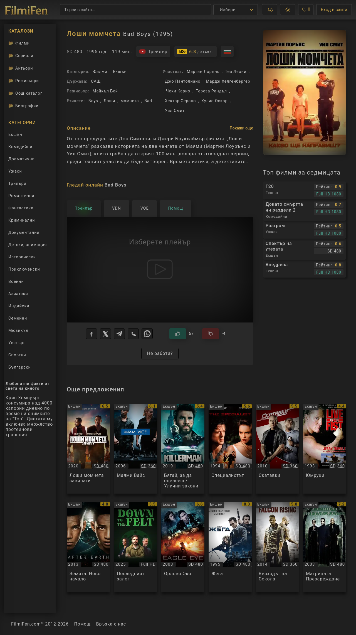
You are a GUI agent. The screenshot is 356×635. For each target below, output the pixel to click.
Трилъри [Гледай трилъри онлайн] (17, 184)
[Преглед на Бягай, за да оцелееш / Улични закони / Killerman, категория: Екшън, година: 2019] (182, 449)
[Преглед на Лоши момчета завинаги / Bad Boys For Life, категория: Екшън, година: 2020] (88, 449)
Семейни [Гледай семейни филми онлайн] (17, 318)
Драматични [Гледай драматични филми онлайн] (21, 159)
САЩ (96, 81)
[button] (269, 9)
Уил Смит (175, 110)
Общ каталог (25, 93)
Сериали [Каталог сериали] (20, 55)
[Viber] (133, 333)
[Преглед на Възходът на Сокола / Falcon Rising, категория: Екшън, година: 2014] (277, 547)
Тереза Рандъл (211, 91)
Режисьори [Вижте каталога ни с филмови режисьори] (23, 80)
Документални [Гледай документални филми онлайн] (23, 232)
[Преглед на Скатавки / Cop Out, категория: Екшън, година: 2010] (277, 449)
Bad (148, 101)
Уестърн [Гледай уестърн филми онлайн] (17, 342)
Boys (93, 101)
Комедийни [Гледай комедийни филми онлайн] (20, 146)
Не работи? (160, 353)
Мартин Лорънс (203, 71)
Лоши (109, 101)
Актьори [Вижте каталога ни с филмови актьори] (20, 68)
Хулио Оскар (214, 101)
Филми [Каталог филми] (19, 43)
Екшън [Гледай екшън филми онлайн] (15, 134)
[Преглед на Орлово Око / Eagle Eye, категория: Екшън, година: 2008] (182, 547)
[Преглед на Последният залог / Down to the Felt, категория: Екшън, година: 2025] (135, 547)
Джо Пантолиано (183, 81)
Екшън (120, 71)
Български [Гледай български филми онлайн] (19, 367)
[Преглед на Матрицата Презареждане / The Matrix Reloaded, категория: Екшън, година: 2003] (324, 547)
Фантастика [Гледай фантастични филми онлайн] (20, 208)
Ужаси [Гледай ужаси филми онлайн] (15, 171)
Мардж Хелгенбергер (228, 81)
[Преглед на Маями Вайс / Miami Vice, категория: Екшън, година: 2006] (135, 449)
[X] (105, 333)
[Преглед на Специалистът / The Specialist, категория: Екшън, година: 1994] (230, 449)
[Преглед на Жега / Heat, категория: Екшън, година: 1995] (230, 547)
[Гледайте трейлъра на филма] (153, 51)
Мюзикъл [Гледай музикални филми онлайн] (18, 330)
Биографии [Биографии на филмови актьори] (23, 105)
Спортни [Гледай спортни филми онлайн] (17, 355)
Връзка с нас (111, 624)
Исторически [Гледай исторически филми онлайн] (22, 257)
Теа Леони (235, 71)
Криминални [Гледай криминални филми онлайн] (21, 220)
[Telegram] (119, 333)
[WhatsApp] (147, 333)
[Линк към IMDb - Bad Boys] (195, 51)
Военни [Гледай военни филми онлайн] (16, 281)
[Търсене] (135, 9)
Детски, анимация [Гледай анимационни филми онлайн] (27, 244)
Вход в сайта (334, 9)
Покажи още (241, 128)
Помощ (82, 624)
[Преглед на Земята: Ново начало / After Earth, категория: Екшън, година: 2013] (88, 547)
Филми (100, 71)
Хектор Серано (180, 101)
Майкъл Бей (105, 91)
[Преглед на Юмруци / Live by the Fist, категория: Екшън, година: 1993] (324, 449)
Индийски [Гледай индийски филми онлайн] (18, 306)
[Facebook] (91, 333)
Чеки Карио (178, 91)
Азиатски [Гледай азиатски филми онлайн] (18, 293)
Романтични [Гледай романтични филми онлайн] (21, 195)
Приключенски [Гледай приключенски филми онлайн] (24, 269)
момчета (130, 101)
